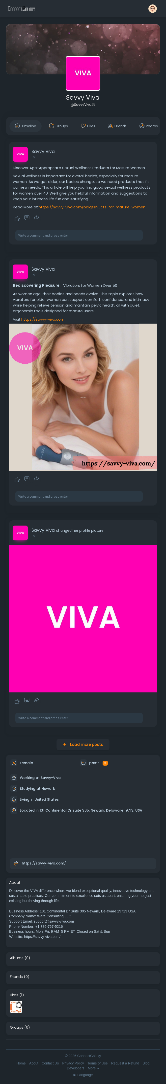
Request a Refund (125, 1063)
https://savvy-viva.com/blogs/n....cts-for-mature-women (92, 207)
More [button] (93, 1068)
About (33, 1063)
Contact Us (50, 1063)
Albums (17, 958)
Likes (14, 995)
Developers (75, 1068)
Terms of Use (97, 1063)
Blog (145, 1063)
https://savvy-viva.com (42, 319)
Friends (16, 977)
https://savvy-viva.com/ (44, 863)
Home (21, 1063)
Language (83, 1075)
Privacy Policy (73, 1063)
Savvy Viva (83, 97)
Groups (16, 1027)
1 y (33, 157)
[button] (152, 8)
